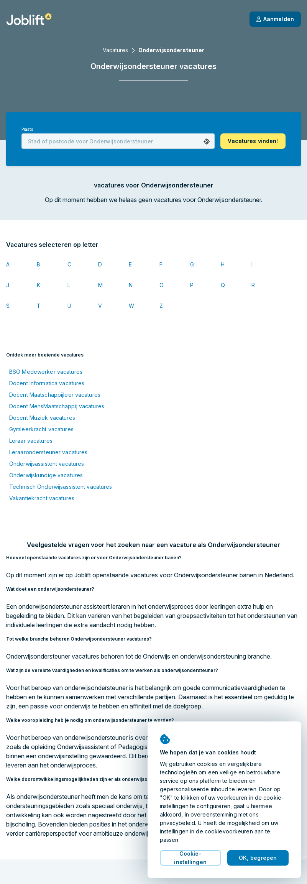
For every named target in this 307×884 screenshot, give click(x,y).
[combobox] (118, 141)
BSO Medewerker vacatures (45, 371)
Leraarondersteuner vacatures (48, 452)
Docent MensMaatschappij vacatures (56, 406)
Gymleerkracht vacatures (41, 429)
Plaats (27, 129)
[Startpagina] (29, 19)
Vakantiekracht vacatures (41, 498)
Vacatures (115, 50)
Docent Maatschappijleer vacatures (54, 394)
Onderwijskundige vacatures (46, 475)
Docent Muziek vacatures (42, 417)
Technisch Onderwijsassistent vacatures (60, 486)
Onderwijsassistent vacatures (46, 463)
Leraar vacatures (31, 440)
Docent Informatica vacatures (46, 383)
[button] (206, 141)
